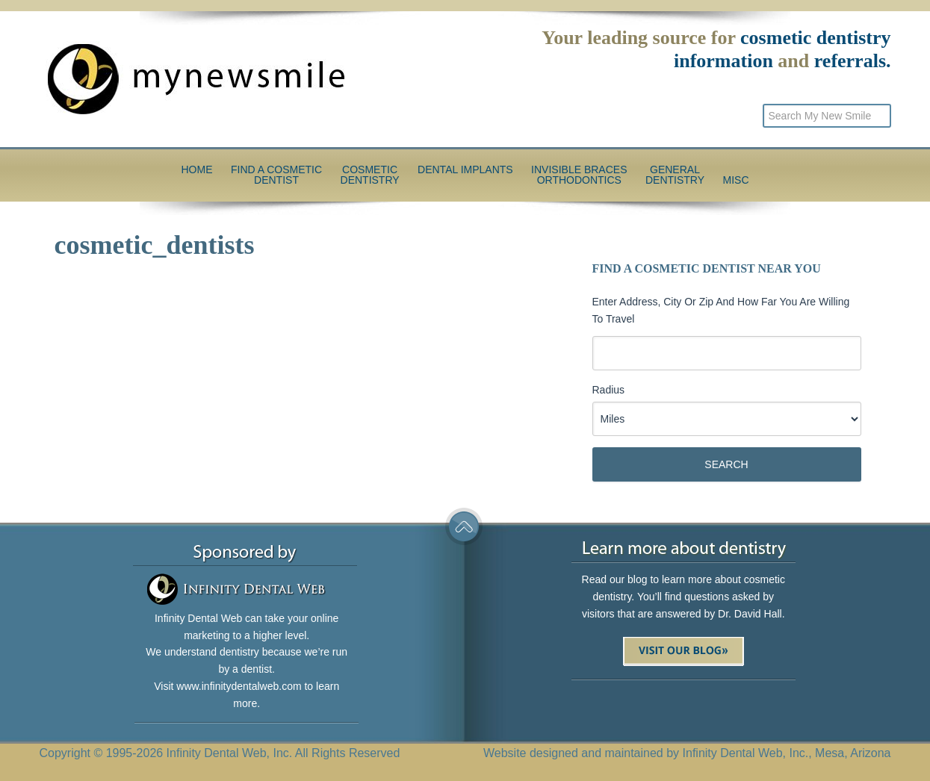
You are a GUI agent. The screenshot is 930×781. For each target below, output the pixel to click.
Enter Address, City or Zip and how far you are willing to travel (721, 310)
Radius (608, 390)
